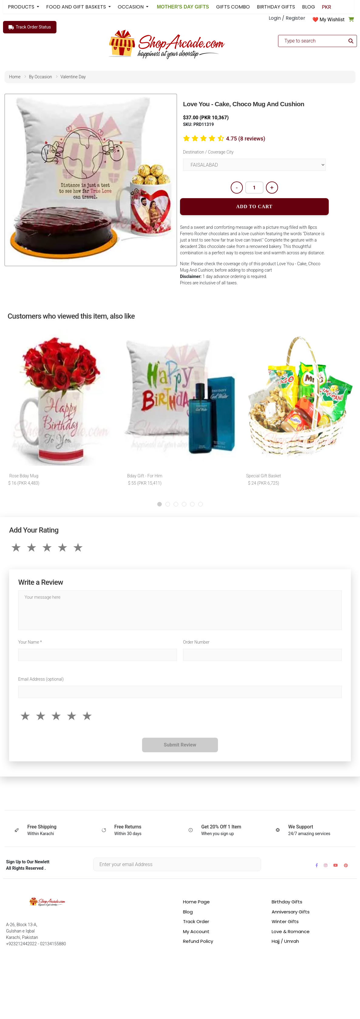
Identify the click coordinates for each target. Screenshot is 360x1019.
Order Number (196, 643)
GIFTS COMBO (233, 6)
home (14, 76)
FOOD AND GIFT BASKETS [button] (76, 6)
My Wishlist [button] (332, 19)
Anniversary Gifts (291, 913)
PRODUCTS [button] (22, 6)
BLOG (308, 6)
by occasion (40, 76)
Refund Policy (198, 942)
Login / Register (287, 18)
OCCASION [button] (131, 6)
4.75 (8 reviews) (245, 138)
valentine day (73, 76)
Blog (188, 913)
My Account (196, 932)
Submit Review (180, 746)
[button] (159, 505)
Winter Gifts (285, 922)
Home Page (196, 903)
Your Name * (30, 643)
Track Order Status (29, 27)
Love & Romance (291, 932)
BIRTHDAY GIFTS (276, 6)
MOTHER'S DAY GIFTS (182, 6)
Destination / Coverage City (208, 152)
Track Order (196, 922)
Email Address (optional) (41, 680)
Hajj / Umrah (285, 942)
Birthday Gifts (287, 903)
